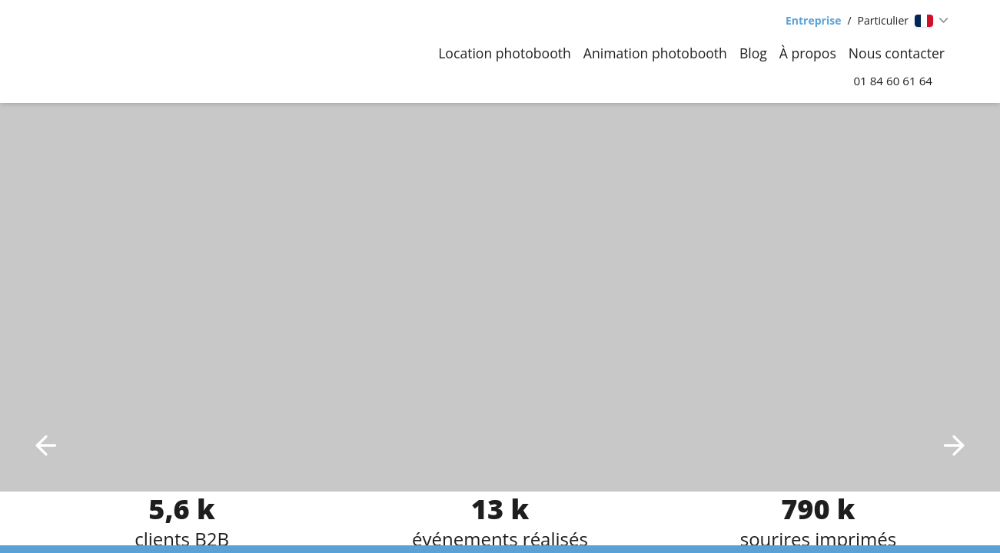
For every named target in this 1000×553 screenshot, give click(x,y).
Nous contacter (897, 53)
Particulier (883, 20)
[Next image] (954, 445)
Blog (753, 53)
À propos (807, 53)
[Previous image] (46, 445)
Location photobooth (504, 53)
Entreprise (813, 20)
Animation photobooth (655, 53)
